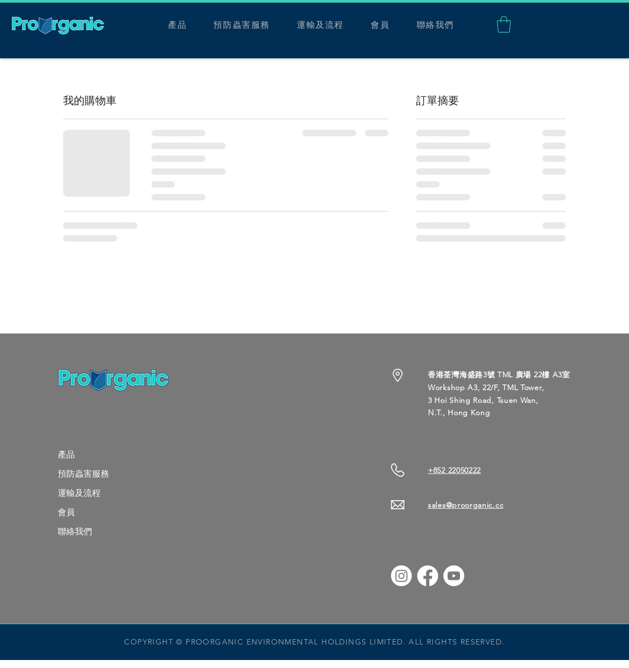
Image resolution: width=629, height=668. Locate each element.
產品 (66, 454)
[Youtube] (453, 575)
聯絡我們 (75, 531)
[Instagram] (401, 575)
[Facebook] (427, 575)
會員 (66, 512)
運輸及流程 (79, 493)
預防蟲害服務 (83, 474)
